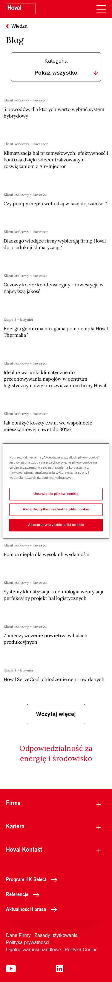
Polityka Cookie (81, 949)
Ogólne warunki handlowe (33, 949)
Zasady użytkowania (56, 935)
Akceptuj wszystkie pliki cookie (56, 525)
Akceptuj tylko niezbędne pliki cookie (56, 509)
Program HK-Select (33, 879)
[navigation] (101, 9)
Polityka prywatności (27, 942)
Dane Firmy (18, 935)
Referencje (24, 894)
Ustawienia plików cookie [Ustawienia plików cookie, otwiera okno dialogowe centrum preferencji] (56, 494)
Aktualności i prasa (33, 909)
